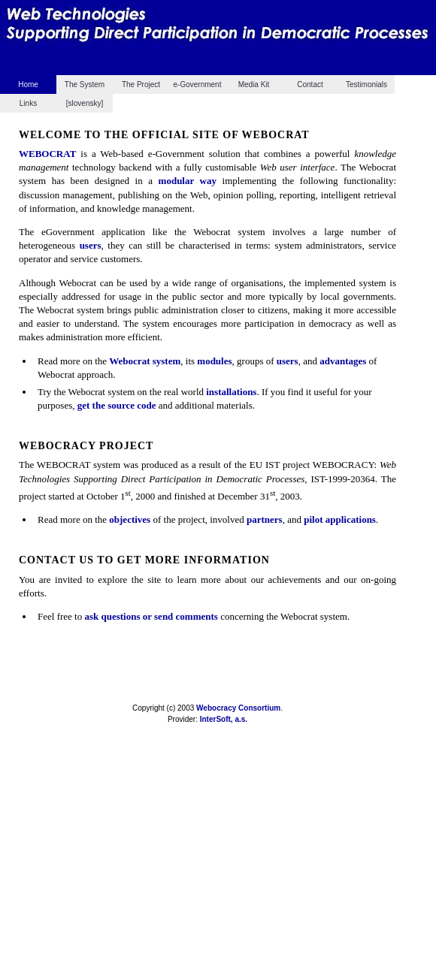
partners (265, 519)
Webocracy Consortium (238, 708)
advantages (342, 361)
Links (28, 103)
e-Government (198, 84)
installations (231, 391)
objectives (129, 519)
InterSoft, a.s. (223, 719)
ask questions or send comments (150, 616)
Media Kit (254, 84)
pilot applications (340, 519)
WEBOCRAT (47, 153)
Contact (309, 84)
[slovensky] (84, 103)
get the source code (116, 405)
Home (28, 84)
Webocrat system (144, 361)
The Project (141, 84)
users (90, 245)
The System (84, 84)
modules (214, 361)
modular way (187, 180)
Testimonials (366, 84)
